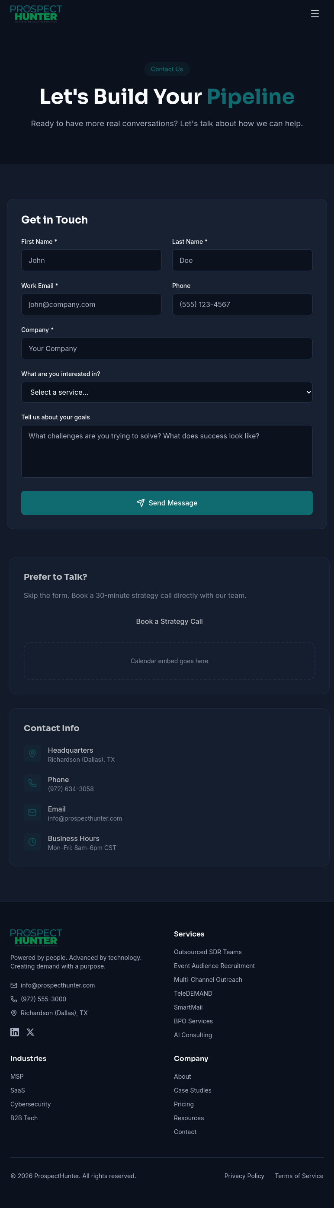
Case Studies (193, 1090)
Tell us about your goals (55, 417)
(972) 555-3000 (38, 999)
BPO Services (193, 1021)
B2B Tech (24, 1118)
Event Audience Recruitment (214, 965)
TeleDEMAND (193, 993)
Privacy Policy (245, 1175)
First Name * (39, 241)
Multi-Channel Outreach (208, 979)
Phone (181, 285)
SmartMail (188, 1007)
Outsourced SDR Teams (208, 952)
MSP (17, 1076)
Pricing (184, 1104)
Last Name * (190, 241)
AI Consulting (193, 1035)
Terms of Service (299, 1175)
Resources (189, 1118)
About (182, 1076)
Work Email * (39, 285)
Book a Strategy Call (172, 621)
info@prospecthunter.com (52, 985)
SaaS (17, 1090)
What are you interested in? (60, 373)
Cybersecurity (30, 1104)
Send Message (166, 503)
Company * (37, 329)
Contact (185, 1131)
